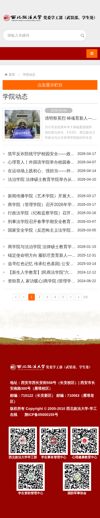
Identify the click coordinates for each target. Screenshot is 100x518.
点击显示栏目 (50, 85)
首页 (12, 74)
